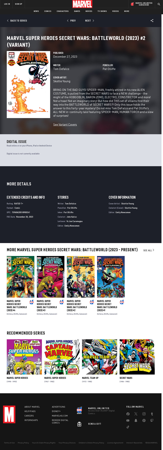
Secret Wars (126, 381)
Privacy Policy (23, 445)
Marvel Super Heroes (17, 381)
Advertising (58, 409)
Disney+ (56, 414)
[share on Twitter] (135, 417)
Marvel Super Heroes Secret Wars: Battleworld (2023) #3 (47, 309)
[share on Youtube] (127, 424)
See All (149, 254)
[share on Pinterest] (144, 424)
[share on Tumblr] (151, 417)
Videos (115, 11)
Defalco (10, 317)
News (36, 11)
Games (77, 11)
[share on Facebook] (128, 417)
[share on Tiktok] (127, 430)
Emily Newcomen (72, 229)
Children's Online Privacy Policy (91, 445)
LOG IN (7, 4)
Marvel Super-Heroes (55, 381)
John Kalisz (72, 220)
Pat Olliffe (109, 72)
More (126, 11)
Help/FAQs (30, 414)
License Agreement (115, 445)
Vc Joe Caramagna (74, 225)
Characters (63, 11)
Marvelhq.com (60, 418)
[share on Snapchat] (135, 424)
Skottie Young (61, 85)
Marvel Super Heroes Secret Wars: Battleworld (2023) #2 (77, 309)
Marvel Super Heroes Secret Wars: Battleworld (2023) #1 (107, 309)
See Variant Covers (65, 128)
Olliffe (15, 317)
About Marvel (32, 409)
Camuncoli (23, 317)
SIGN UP (18, 4)
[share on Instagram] (144, 417)
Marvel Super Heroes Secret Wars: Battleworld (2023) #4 (17, 309)
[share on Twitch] (151, 424)
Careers (29, 418)
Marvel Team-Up (90, 381)
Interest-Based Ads (134, 445)
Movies (89, 11)
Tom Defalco (61, 72)
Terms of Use (9, 445)
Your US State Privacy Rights (44, 445)
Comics (47, 11)
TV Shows (102, 11)
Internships (31, 423)
